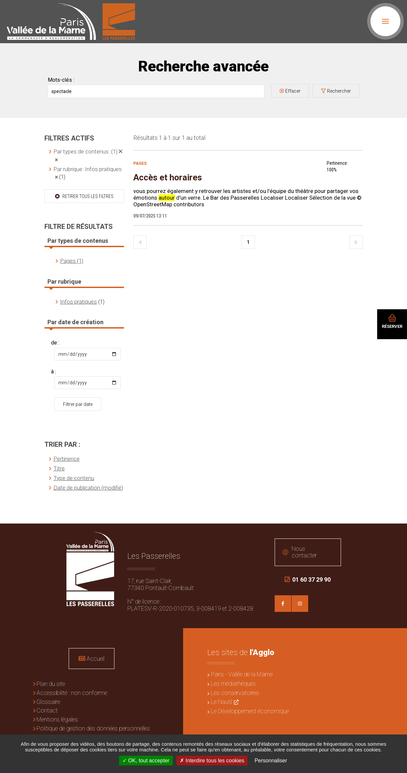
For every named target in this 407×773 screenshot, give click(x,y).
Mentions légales (57, 719)
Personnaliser (270, 760)
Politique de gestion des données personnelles (93, 728)
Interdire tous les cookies (212, 760)
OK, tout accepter (146, 760)
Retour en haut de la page (397, 533)
